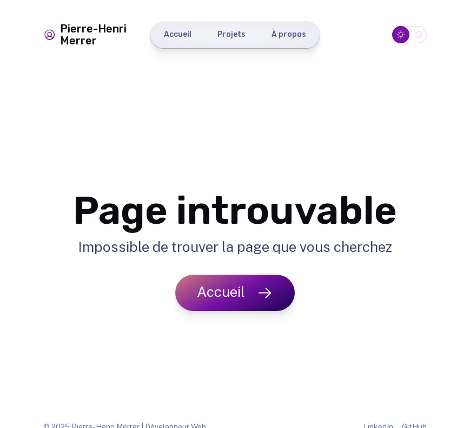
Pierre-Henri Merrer (85, 35)
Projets (231, 34)
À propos (289, 34)
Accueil (177, 34)
